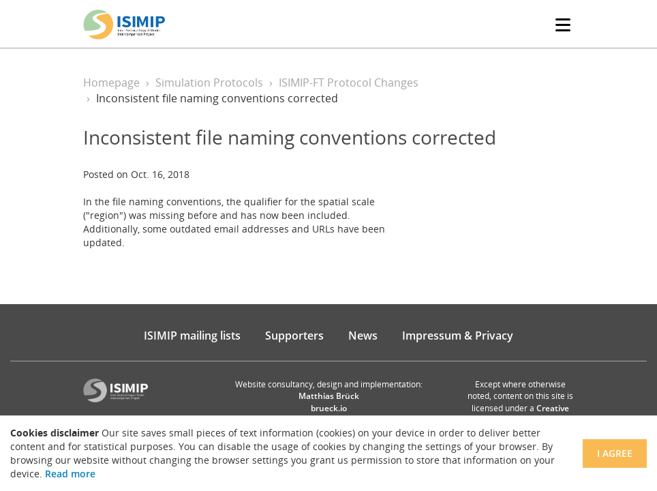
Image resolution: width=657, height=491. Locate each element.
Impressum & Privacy (457, 335)
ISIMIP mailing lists (192, 335)
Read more (70, 473)
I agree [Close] (614, 453)
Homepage (111, 82)
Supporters (294, 335)
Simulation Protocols (209, 82)
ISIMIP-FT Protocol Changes (348, 82)
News (363, 335)
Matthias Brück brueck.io (329, 401)
